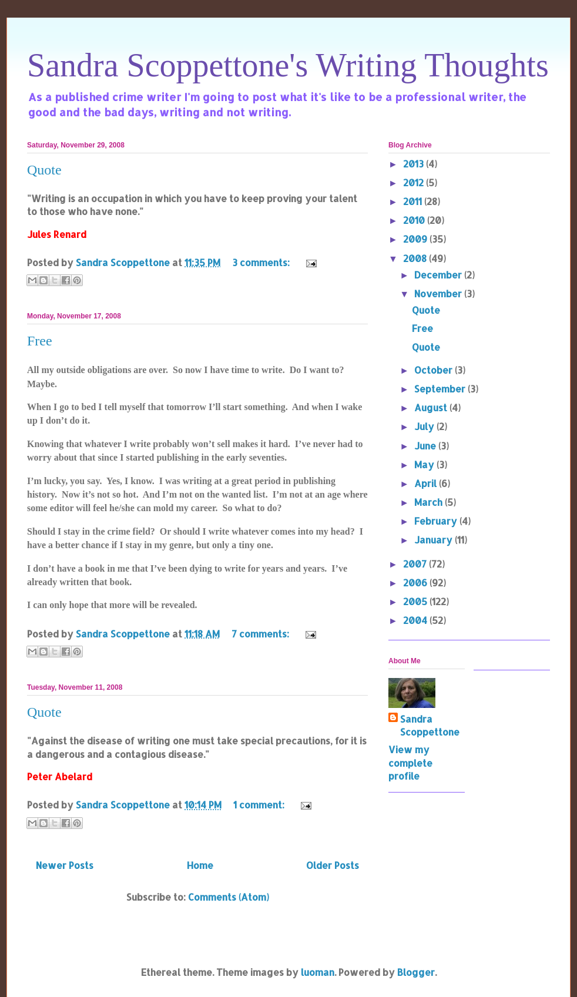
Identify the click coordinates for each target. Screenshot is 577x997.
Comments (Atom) (228, 897)
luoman (317, 972)
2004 (416, 620)
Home (200, 865)
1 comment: (260, 804)
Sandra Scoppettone (429, 725)
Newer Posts (64, 865)
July (425, 426)
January (434, 539)
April (426, 483)
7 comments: (261, 633)
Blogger (416, 972)
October (434, 370)
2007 (416, 564)
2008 (416, 258)
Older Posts (332, 865)
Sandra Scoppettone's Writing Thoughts (288, 65)
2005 (416, 601)
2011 (413, 201)
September (441, 388)
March (429, 502)
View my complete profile (410, 762)
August (431, 407)
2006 (416, 582)
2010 (415, 220)
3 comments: (262, 262)
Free (39, 340)
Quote (44, 169)
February (436, 521)
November (439, 293)
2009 (416, 239)
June (426, 445)
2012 (414, 182)
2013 (414, 163)
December (439, 274)
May (425, 464)
